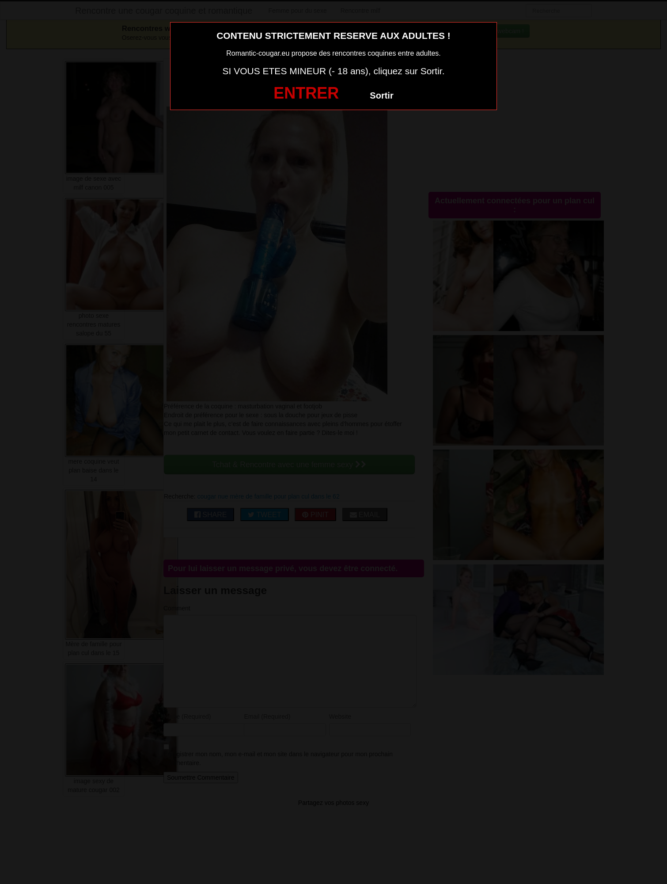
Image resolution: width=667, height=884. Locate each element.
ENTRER (306, 93)
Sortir (381, 95)
